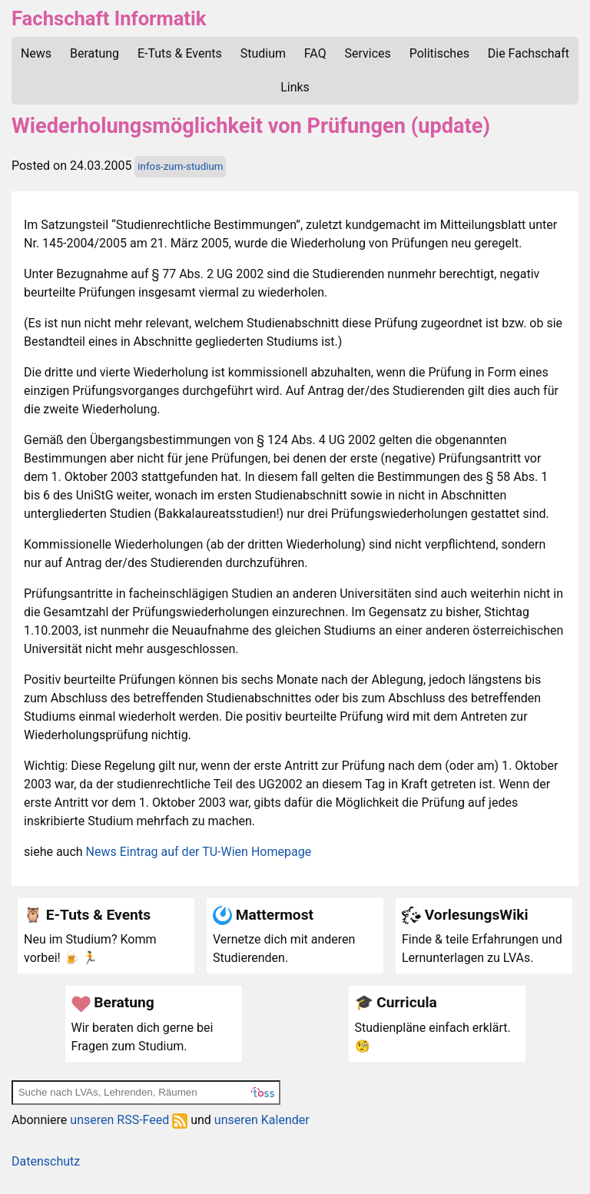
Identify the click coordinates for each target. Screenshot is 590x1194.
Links (295, 87)
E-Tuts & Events (180, 53)
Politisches (439, 53)
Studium (263, 53)
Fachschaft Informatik (109, 18)
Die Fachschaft (528, 53)
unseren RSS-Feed (128, 1120)
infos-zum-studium (180, 166)
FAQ (315, 53)
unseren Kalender (262, 1120)
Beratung (94, 53)
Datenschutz (46, 1161)
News (36, 53)
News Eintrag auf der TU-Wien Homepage (199, 851)
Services (368, 53)
